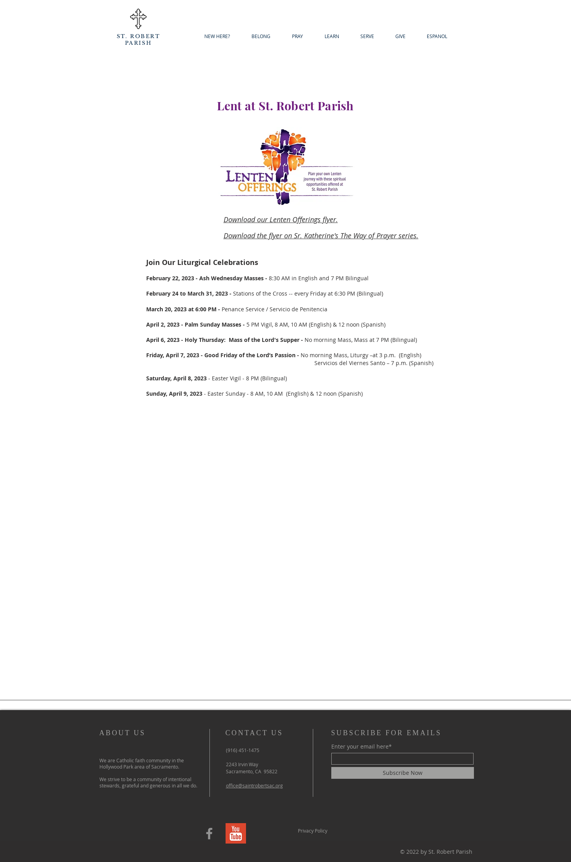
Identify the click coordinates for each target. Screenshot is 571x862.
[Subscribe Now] (402, 773)
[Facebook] (209, 833)
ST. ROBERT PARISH (138, 39)
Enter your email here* (361, 746)
